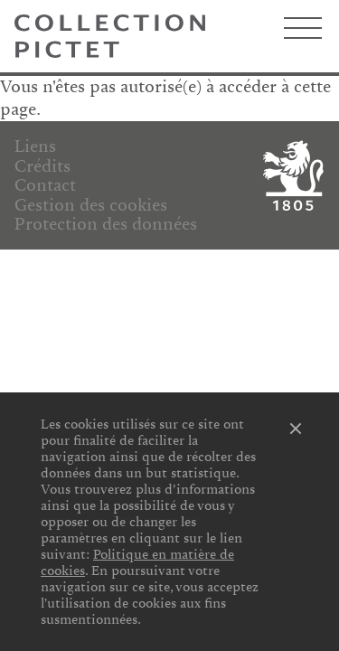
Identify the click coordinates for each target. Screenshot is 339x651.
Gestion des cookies (90, 205)
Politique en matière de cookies (137, 562)
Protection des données (105, 224)
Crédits (42, 166)
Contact (45, 185)
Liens (35, 146)
